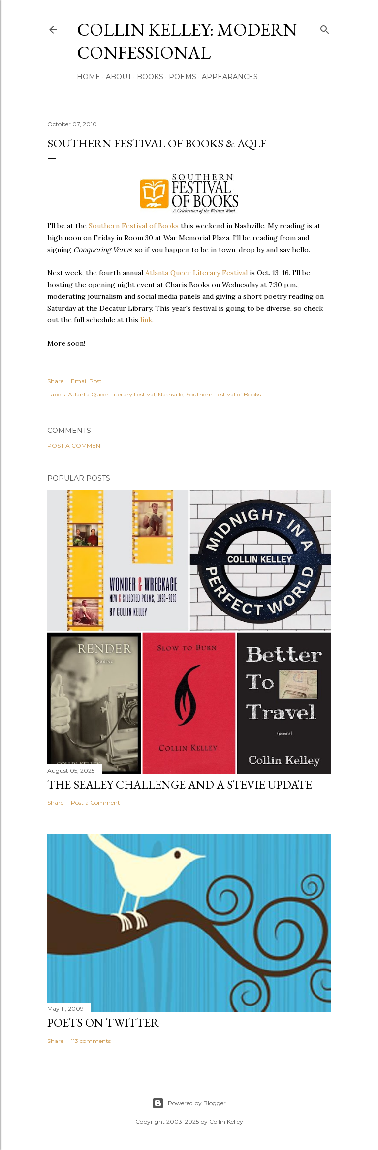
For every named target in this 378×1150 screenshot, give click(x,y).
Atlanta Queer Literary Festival (196, 272)
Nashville (170, 394)
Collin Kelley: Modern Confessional (187, 41)
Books (150, 76)
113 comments (91, 1040)
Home (88, 76)
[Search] (325, 27)
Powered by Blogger (189, 1103)
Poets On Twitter (103, 1022)
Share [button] (55, 381)
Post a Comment (75, 445)
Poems (182, 76)
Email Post (86, 381)
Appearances (230, 76)
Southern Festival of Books (134, 225)
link (146, 319)
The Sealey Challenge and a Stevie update (179, 784)
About (118, 76)
